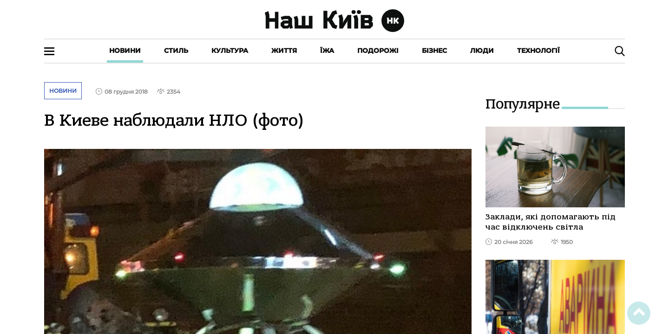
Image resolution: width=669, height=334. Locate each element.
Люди (482, 50)
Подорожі (378, 50)
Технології (538, 50)
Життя (284, 50)
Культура (229, 50)
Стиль (176, 50)
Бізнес (434, 50)
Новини (125, 50)
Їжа (327, 50)
